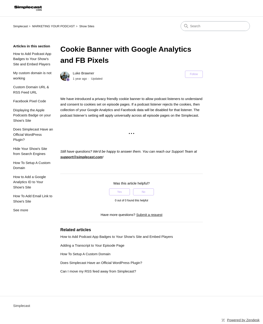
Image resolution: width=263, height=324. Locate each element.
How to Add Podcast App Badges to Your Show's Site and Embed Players (32, 59)
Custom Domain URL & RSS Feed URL (31, 89)
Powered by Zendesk (243, 320)
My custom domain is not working (32, 75)
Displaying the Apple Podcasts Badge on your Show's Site (32, 115)
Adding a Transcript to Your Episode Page (92, 245)
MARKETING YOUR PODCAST (53, 26)
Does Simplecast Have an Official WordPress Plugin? (33, 134)
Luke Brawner (83, 73)
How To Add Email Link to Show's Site (32, 198)
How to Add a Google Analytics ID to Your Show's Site (29, 182)
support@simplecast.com (81, 157)
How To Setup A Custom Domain (31, 165)
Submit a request (149, 215)
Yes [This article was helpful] (119, 192)
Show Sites (86, 26)
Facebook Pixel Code (29, 101)
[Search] (215, 26)
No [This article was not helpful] (143, 192)
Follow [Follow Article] (194, 74)
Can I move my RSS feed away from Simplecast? (98, 271)
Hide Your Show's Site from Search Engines (30, 151)
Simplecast (20, 26)
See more (20, 210)
